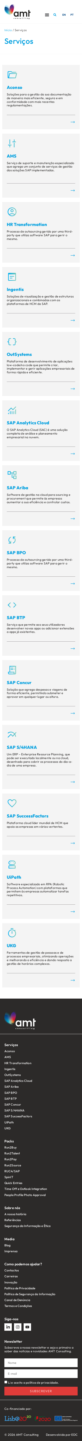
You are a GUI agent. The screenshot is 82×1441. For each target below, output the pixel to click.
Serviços (11, 1045)
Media (9, 1239)
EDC (74, 1435)
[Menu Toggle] (47, 15)
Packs (9, 1141)
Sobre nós (12, 1208)
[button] (54, 14)
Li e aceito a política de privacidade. (33, 1383)
